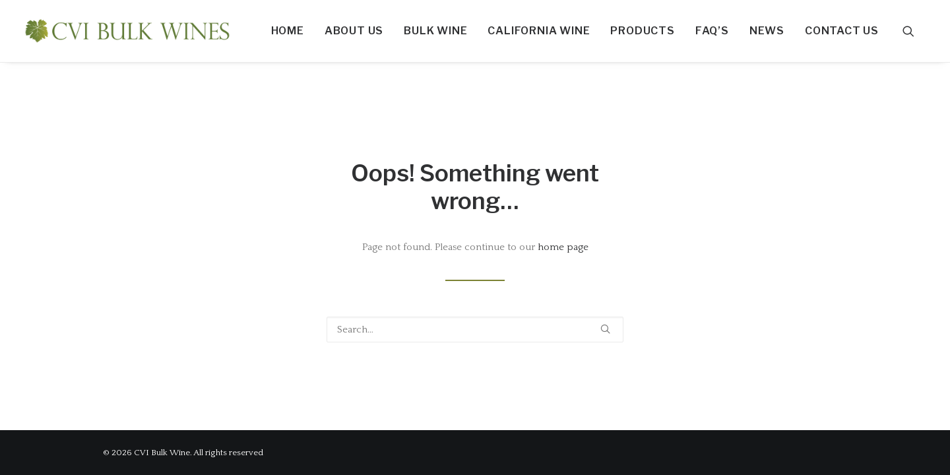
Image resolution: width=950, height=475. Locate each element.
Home (287, 30)
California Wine (539, 30)
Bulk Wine (435, 30)
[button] (914, 31)
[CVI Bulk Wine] (127, 31)
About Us (354, 30)
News (766, 30)
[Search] (475, 329)
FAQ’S (712, 30)
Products (642, 30)
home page (563, 247)
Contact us (842, 30)
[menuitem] (287, 31)
